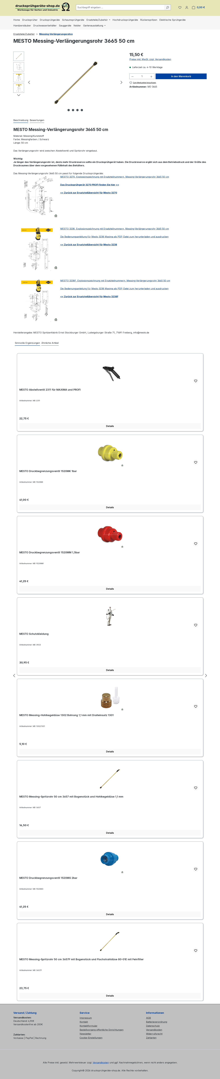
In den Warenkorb (181, 76)
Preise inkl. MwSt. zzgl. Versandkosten (150, 59)
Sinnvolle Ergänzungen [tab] (27, 343)
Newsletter (85, 1033)
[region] (69, 82)
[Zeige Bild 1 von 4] (68, 110)
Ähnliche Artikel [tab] (50, 343)
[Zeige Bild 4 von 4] (82, 110)
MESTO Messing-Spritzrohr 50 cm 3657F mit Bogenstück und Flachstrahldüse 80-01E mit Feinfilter (81, 959)
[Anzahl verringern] (132, 76)
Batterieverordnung (156, 1021)
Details (110, 426)
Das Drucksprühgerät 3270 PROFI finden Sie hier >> (89, 184)
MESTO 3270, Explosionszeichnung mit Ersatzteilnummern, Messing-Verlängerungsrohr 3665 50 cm (114, 176)
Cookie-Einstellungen (91, 1037)
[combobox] (120, 7)
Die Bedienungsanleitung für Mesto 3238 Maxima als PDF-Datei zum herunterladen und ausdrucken (114, 236)
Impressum (86, 1017)
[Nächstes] (121, 82)
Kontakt (84, 1021)
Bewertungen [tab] (37, 120)
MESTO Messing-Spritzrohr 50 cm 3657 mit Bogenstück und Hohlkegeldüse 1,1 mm (71, 796)
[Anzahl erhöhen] (151, 76)
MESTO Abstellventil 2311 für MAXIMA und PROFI (50, 389)
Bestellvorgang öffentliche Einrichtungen (101, 1029)
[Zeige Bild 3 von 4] (77, 110)
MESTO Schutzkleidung (34, 633)
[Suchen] (167, 7)
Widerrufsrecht (154, 1033)
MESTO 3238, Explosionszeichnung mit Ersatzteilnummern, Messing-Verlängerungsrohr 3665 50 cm (114, 228)
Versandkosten (154, 1029)
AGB (148, 1017)
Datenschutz (153, 1025)
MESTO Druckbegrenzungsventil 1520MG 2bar (48, 877)
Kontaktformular (88, 1025)
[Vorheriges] (29, 82)
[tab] (20, 120)
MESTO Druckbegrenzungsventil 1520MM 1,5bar (49, 552)
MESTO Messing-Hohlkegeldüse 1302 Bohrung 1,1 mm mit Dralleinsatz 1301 (66, 715)
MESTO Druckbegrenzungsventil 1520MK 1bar (48, 471)
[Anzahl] (142, 76)
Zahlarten (151, 1037)
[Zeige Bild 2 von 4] (73, 110)
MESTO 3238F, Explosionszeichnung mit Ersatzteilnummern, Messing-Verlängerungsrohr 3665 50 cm (115, 280)
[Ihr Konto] (186, 7)
